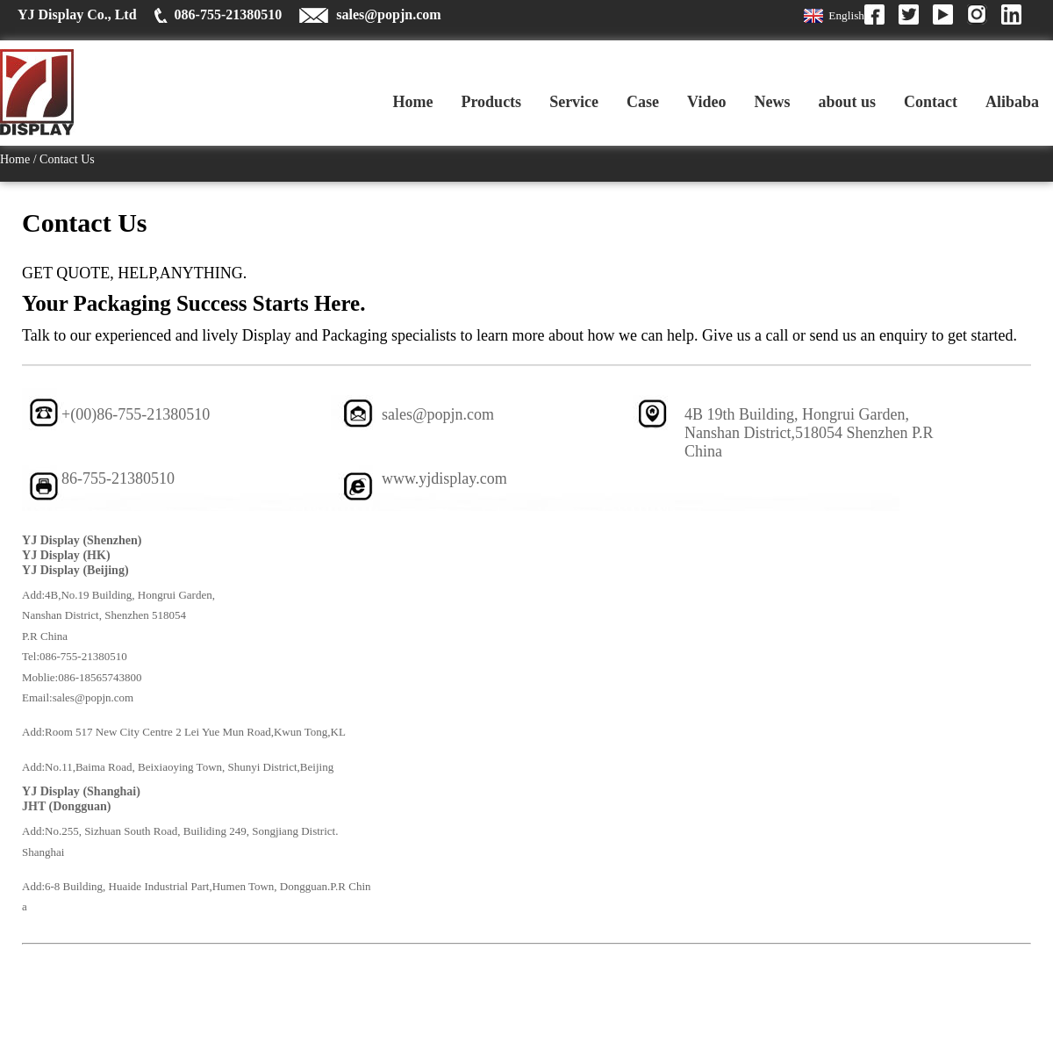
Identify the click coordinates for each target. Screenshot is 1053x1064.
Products (491, 102)
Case (643, 102)
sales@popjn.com (388, 14)
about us (847, 102)
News (772, 102)
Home (412, 102)
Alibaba (1012, 102)
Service (573, 102)
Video (706, 102)
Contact (930, 102)
